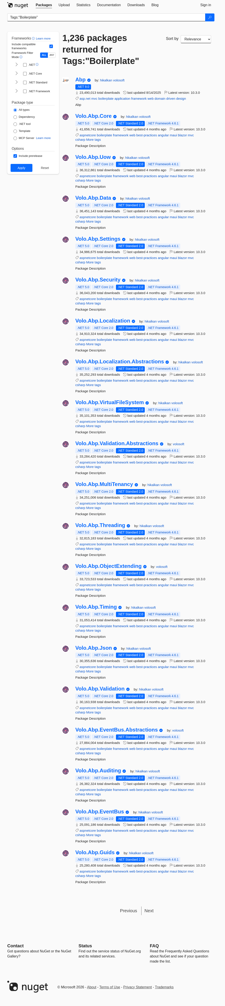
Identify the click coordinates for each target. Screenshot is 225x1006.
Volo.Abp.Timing (96, 606)
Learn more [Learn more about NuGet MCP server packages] (43, 138)
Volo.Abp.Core (93, 116)
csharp (80, 139)
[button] (34, 38)
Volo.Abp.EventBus (99, 811)
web (150, 98)
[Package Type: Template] (22, 131)
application (122, 98)
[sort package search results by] (196, 39)
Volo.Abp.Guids (95, 852)
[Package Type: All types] (21, 110)
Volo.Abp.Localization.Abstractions (119, 361)
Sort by (172, 38)
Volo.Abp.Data (93, 197)
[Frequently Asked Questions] (154, 945)
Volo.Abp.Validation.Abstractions (116, 443)
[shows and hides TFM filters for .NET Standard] (16, 82)
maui (173, 135)
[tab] (43, 5)
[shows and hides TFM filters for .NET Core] (16, 73)
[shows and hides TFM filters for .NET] (16, 64)
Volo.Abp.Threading (100, 525)
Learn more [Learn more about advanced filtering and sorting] (43, 38)
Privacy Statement (137, 987)
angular (163, 135)
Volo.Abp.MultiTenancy (104, 484)
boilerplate (105, 98)
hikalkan (106, 80)
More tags (93, 139)
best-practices (146, 135)
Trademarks (164, 987)
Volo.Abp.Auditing (98, 770)
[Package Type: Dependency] (24, 117)
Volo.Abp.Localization (102, 320)
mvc (94, 98)
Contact (15, 945)
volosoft (119, 80)
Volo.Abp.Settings (98, 238)
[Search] (209, 17)
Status (85, 945)
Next (149, 910)
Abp (80, 79)
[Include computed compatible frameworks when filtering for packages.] (51, 46)
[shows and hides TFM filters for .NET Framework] (16, 91)
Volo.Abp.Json (93, 648)
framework (139, 98)
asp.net (85, 98)
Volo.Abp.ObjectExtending (108, 566)
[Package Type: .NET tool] (22, 124)
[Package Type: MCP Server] (24, 138)
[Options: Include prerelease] (28, 156)
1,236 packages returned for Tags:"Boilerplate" (100, 49)
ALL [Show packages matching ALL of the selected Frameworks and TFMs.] (44, 55)
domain (159, 98)
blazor (182, 135)
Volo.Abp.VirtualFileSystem (109, 402)
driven (170, 98)
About (91, 987)
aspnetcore (88, 135)
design (181, 98)
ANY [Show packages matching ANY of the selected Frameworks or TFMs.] (52, 55)
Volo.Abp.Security (98, 279)
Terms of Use (109, 987)
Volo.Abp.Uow (93, 157)
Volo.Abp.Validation (100, 688)
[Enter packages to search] (106, 17)
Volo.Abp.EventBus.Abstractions (116, 729)
